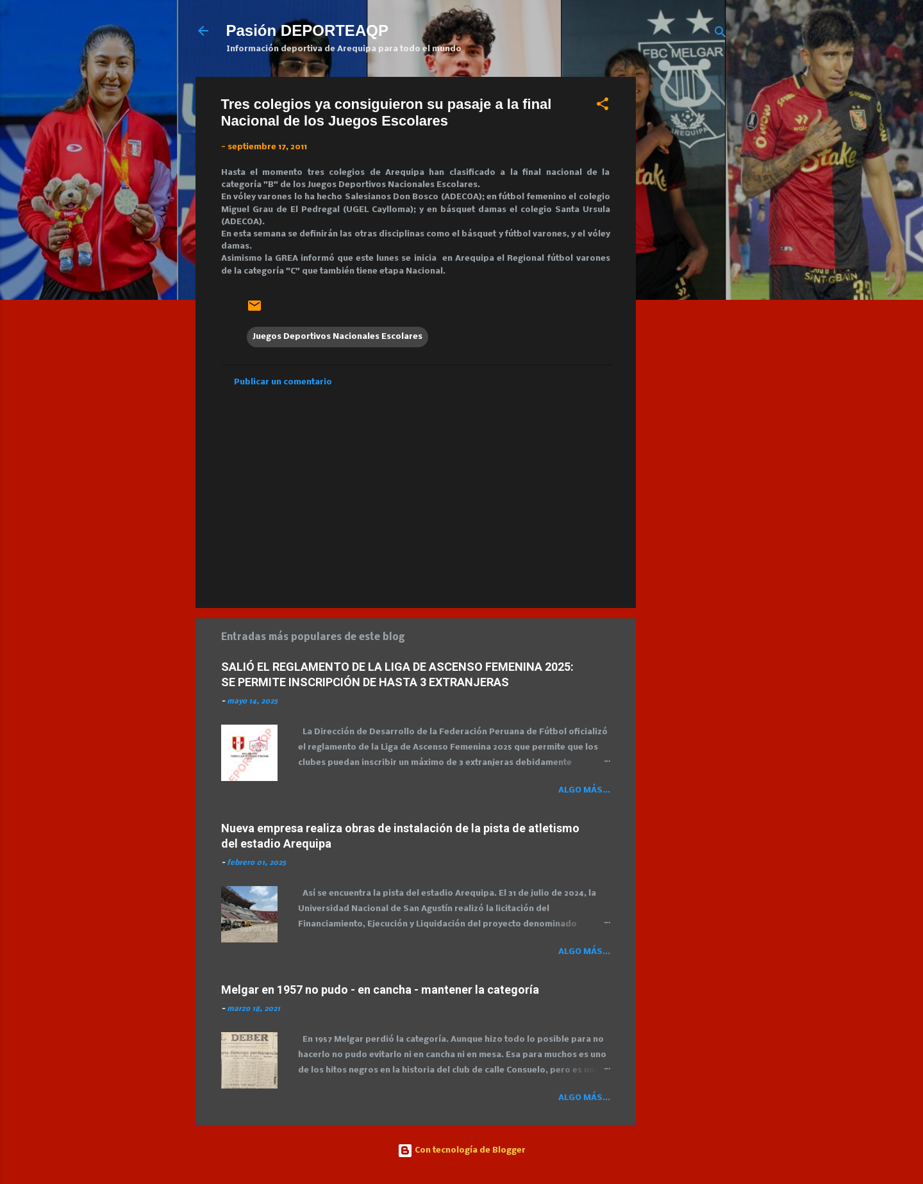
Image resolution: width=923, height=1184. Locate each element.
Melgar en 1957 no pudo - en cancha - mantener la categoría (380, 989)
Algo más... (584, 790)
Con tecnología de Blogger (461, 1150)
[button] (602, 106)
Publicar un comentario (283, 382)
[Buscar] (720, 34)
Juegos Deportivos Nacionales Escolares (337, 337)
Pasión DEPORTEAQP (307, 30)
